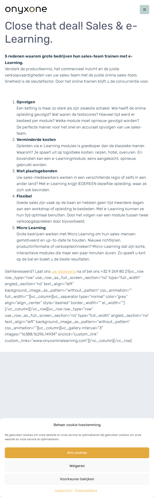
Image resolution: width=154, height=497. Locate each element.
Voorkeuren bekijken (77, 479)
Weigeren (77, 466)
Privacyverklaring (86, 490)
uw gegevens (63, 271)
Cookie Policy (64, 490)
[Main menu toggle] (144, 9)
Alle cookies (77, 453)
